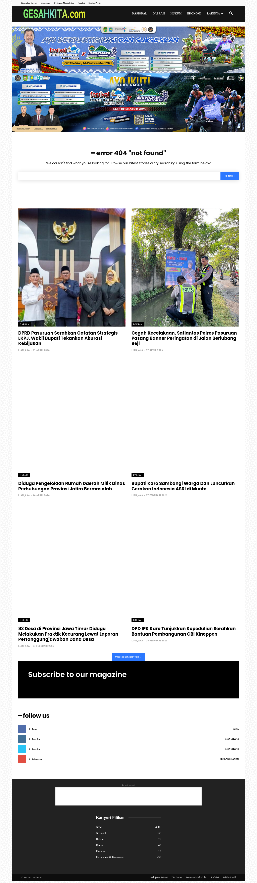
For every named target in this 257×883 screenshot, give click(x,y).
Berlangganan (229, 760)
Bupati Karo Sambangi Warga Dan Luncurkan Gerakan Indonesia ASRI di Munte (183, 488)
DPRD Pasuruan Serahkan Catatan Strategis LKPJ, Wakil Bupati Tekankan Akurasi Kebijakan (68, 341)
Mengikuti (232, 740)
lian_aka (24, 352)
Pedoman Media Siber (64, 3)
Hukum (176, 13)
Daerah (159, 13)
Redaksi (81, 3)
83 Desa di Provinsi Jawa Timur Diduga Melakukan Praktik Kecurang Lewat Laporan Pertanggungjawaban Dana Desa (68, 636)
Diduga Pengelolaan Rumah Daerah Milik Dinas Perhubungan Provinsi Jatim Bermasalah (71, 488)
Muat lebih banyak (128, 659)
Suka (236, 730)
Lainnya (215, 13)
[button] (231, 13)
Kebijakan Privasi (29, 3)
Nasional (139, 13)
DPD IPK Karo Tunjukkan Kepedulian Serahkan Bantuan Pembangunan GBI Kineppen (184, 634)
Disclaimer (45, 3)
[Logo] (55, 14)
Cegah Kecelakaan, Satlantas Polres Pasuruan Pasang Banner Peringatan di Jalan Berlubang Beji (184, 341)
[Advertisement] (128, 798)
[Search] (228, 178)
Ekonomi (194, 13)
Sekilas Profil (95, 3)
